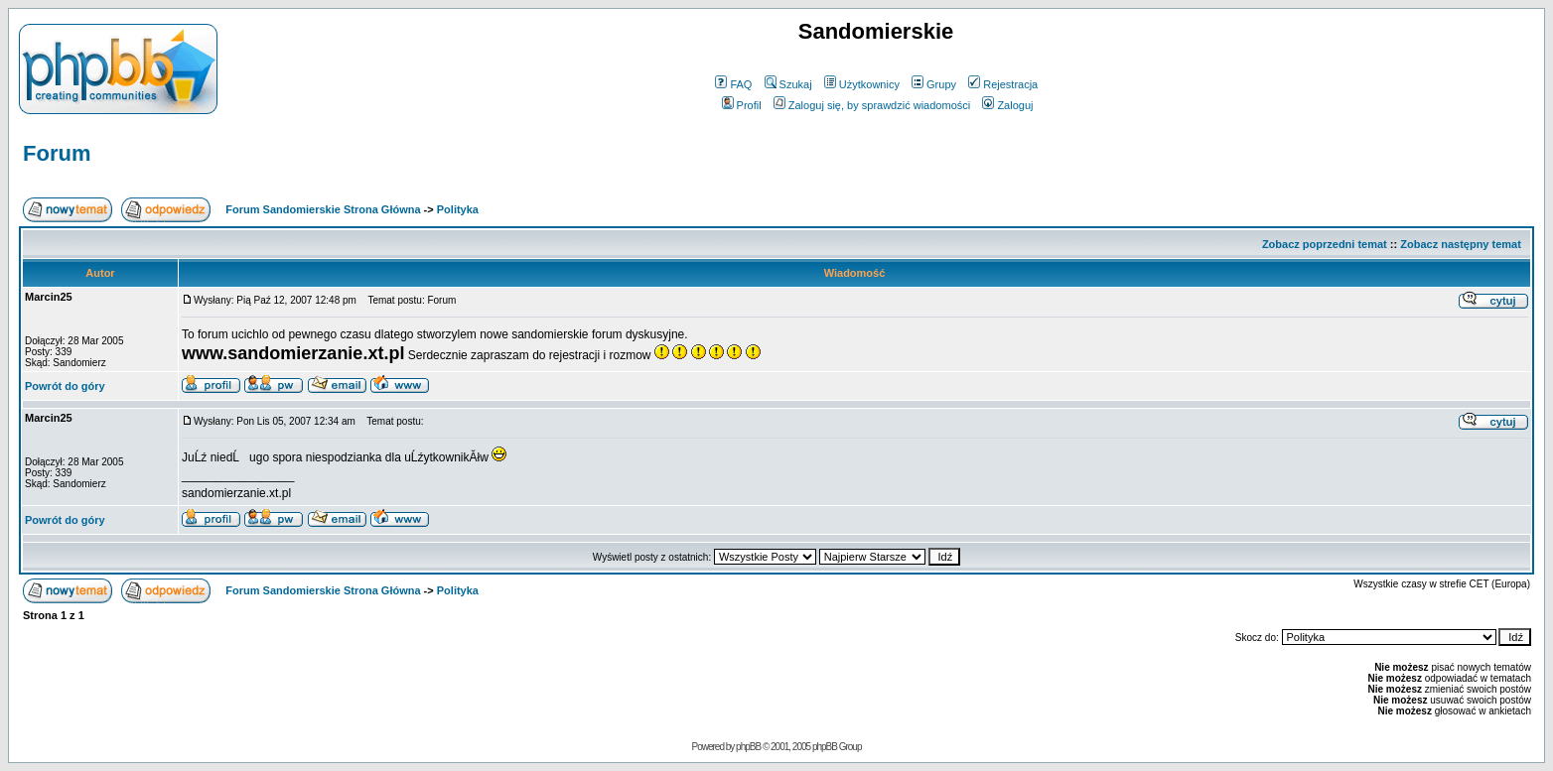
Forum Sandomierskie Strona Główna (322, 209)
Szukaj (788, 84)
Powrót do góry (65, 386)
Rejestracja (1003, 84)
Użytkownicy (862, 84)
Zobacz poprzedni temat (1324, 244)
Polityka (458, 209)
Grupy (934, 84)
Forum (56, 153)
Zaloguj (1007, 105)
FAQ (733, 84)
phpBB (748, 746)
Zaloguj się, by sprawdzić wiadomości (872, 105)
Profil (742, 105)
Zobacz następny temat (1460, 244)
